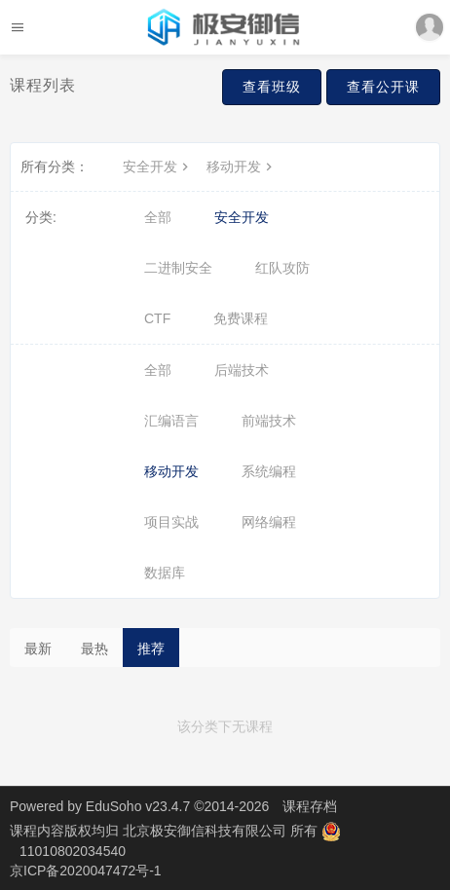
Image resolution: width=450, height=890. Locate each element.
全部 (157, 217)
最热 (94, 648)
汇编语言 (171, 420)
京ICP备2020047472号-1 (86, 870)
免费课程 (240, 318)
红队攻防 (282, 268)
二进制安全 (178, 268)
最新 (38, 648)
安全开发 (158, 166)
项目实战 (171, 522)
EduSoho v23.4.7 (138, 806)
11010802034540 (72, 851)
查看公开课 (383, 86)
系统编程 (269, 471)
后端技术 (241, 370)
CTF (157, 318)
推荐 (151, 648)
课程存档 (309, 806)
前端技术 (269, 420)
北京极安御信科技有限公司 (206, 830)
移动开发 (241, 166)
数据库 (164, 572)
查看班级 (272, 86)
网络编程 (269, 522)
